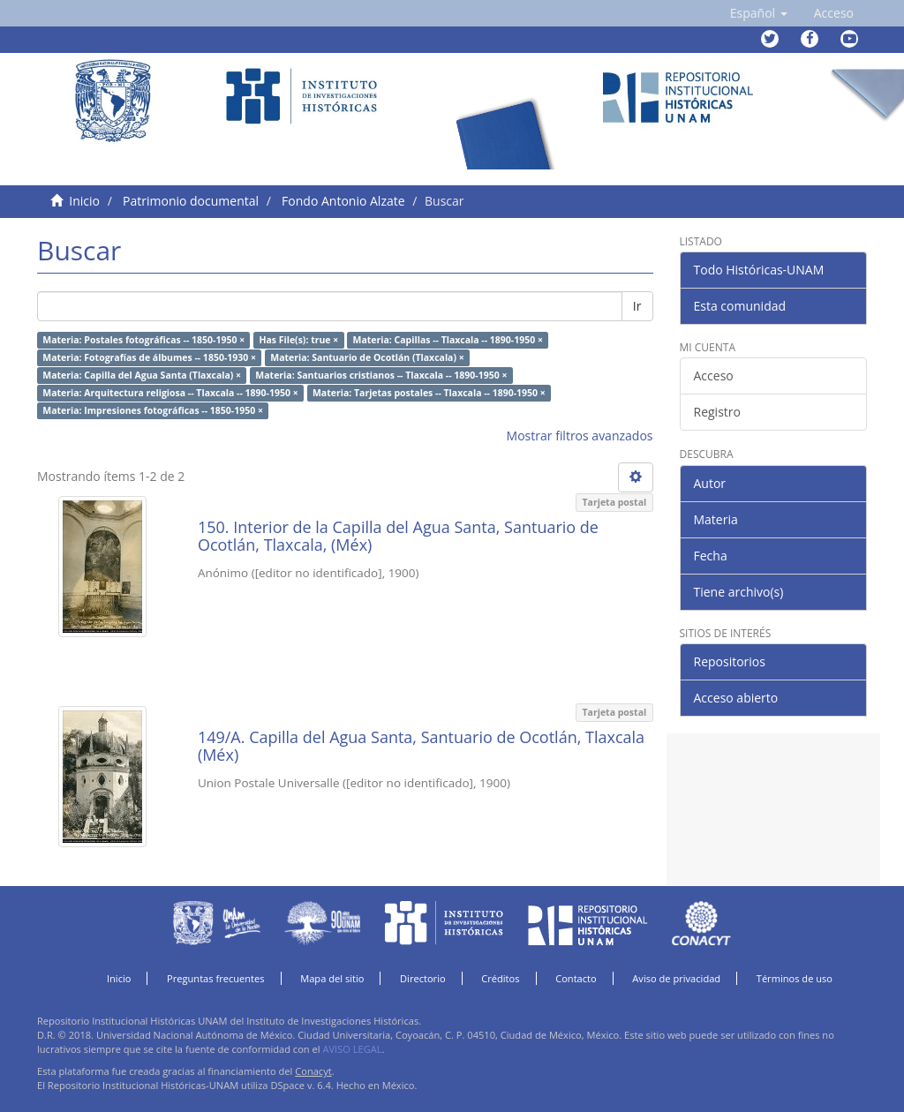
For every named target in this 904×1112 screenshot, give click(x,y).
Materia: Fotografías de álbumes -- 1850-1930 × (149, 357)
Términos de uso (794, 978)
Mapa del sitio (332, 978)
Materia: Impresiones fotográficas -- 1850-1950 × (152, 410)
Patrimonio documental (191, 200)
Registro (717, 411)
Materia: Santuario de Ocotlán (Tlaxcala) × (366, 357)
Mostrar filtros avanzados (580, 435)
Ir (637, 305)
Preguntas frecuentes (215, 978)
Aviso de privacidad (676, 978)
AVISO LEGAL (351, 1049)
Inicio (84, 200)
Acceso (714, 375)
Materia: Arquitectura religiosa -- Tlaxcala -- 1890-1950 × (170, 393)
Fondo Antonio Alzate (343, 200)
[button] (759, 13)
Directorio (423, 978)
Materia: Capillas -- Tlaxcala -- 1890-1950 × (448, 340)
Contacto (576, 978)
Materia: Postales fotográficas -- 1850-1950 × (143, 340)
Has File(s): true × (298, 340)
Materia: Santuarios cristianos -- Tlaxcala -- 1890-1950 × (381, 375)
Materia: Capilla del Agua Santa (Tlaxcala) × (141, 375)
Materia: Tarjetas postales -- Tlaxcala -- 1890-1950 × (429, 393)
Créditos (500, 978)
